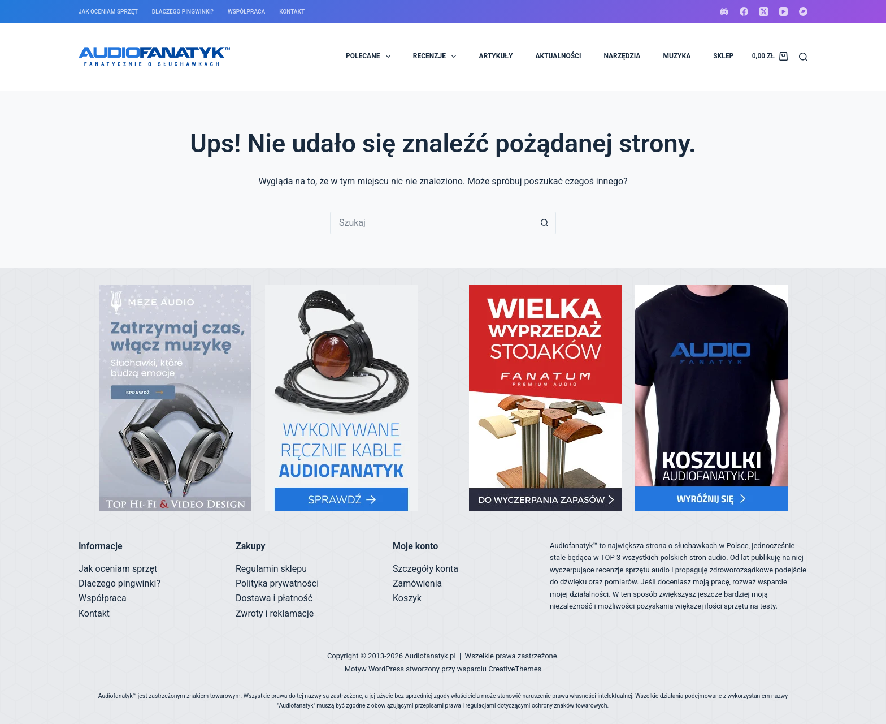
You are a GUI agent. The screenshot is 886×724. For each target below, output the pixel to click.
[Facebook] (744, 11)
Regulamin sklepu (271, 568)
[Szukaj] (803, 57)
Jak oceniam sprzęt (108, 11)
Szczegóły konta (425, 568)
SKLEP (723, 56)
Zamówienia (417, 583)
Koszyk (407, 598)
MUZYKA (676, 56)
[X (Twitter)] (763, 11)
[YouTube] (783, 11)
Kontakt (292, 11)
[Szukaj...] (431, 223)
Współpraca (246, 11)
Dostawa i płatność (274, 598)
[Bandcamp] (803, 11)
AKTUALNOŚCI (558, 56)
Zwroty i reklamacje (275, 613)
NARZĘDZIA (621, 56)
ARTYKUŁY (496, 56)
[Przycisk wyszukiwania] (544, 223)
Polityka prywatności (277, 583)
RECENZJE (437, 56)
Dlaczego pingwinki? (183, 11)
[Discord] (724, 11)
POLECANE (370, 56)
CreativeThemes (514, 669)
